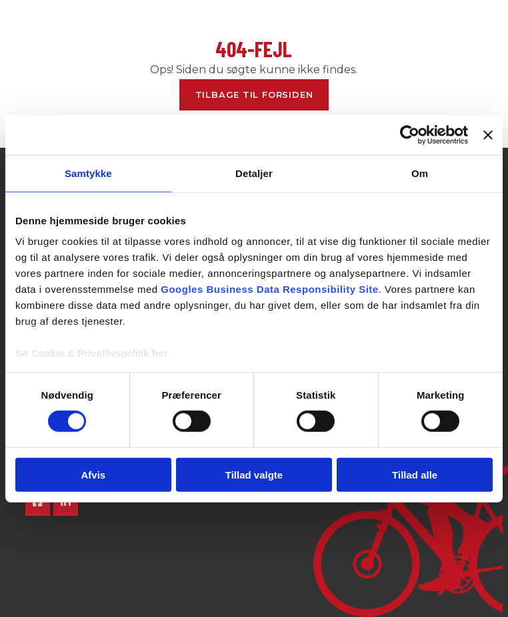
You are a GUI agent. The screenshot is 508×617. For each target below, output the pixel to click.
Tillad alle (414, 475)
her (160, 353)
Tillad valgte (254, 475)
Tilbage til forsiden (254, 94)
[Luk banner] (488, 134)
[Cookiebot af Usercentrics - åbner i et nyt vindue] (409, 134)
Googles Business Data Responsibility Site (269, 289)
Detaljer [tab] (254, 172)
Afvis (93, 475)
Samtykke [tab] (88, 172)
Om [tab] (419, 172)
